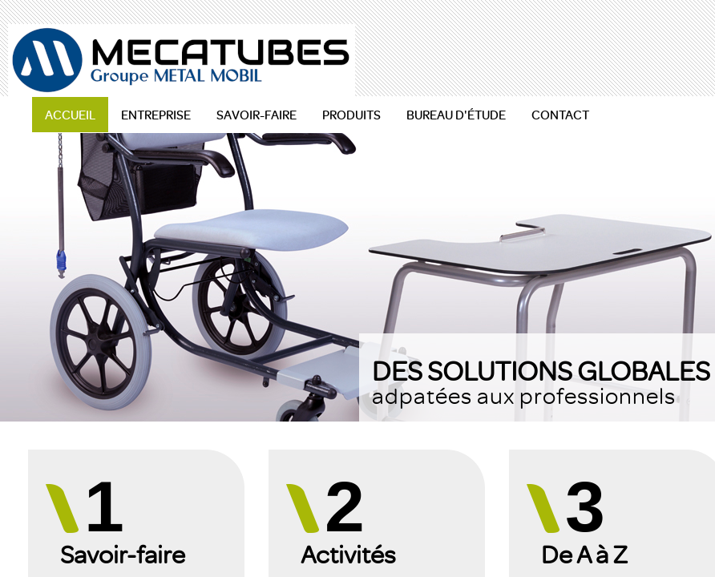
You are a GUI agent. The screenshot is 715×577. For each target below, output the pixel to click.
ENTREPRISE (156, 115)
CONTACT (560, 115)
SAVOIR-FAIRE (256, 115)
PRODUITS (351, 115)
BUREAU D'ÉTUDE (456, 115)
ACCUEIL (70, 115)
